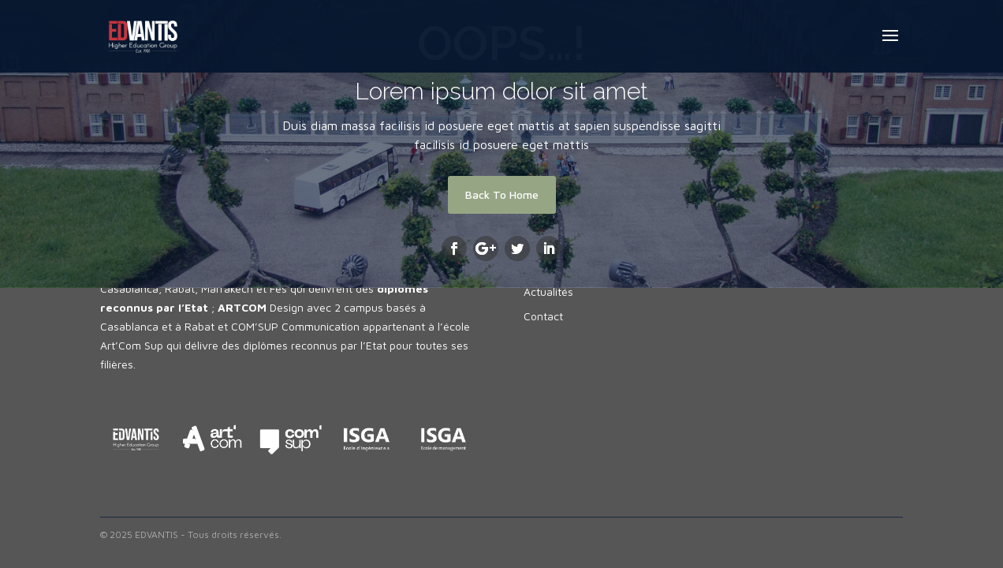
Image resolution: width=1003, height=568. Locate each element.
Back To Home (502, 194)
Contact (543, 316)
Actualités (548, 291)
